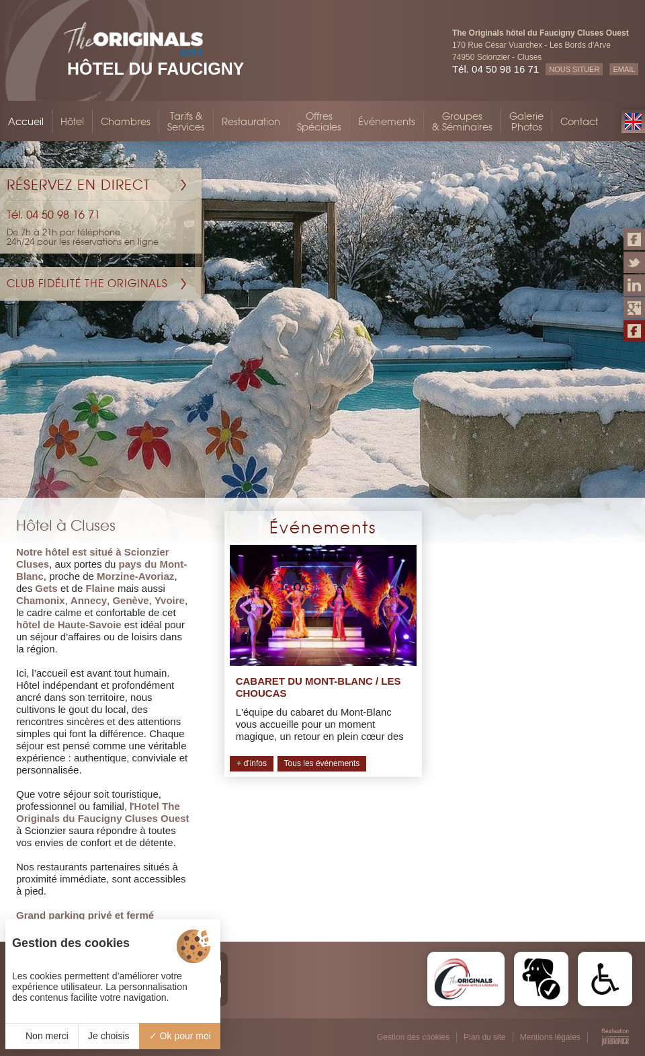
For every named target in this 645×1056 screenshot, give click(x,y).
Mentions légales (550, 1037)
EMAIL (624, 69)
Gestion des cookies (413, 1037)
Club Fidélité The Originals (87, 283)
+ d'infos (251, 763)
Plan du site (485, 1037)
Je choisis (108, 1035)
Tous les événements (322, 763)
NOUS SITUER (574, 69)
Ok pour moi (180, 1035)
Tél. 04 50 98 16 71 (495, 69)
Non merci (42, 1035)
